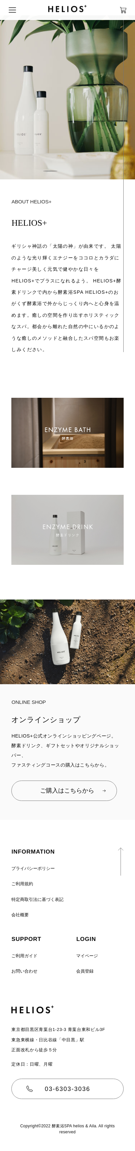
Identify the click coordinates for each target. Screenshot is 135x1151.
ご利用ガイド (24, 955)
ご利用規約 (22, 883)
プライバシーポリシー (33, 868)
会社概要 (20, 914)
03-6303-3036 (67, 1088)
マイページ (87, 955)
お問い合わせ (24, 971)
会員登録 (85, 971)
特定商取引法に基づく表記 (37, 899)
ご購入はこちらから (64, 790)
